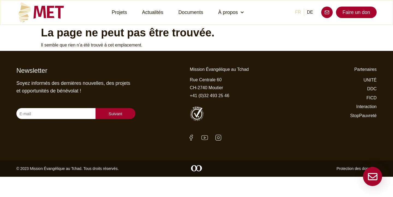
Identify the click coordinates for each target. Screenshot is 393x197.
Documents (190, 12)
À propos (231, 12)
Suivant (115, 113)
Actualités (152, 12)
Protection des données (357, 168)
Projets (119, 12)
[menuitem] (297, 12)
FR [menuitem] (298, 12)
